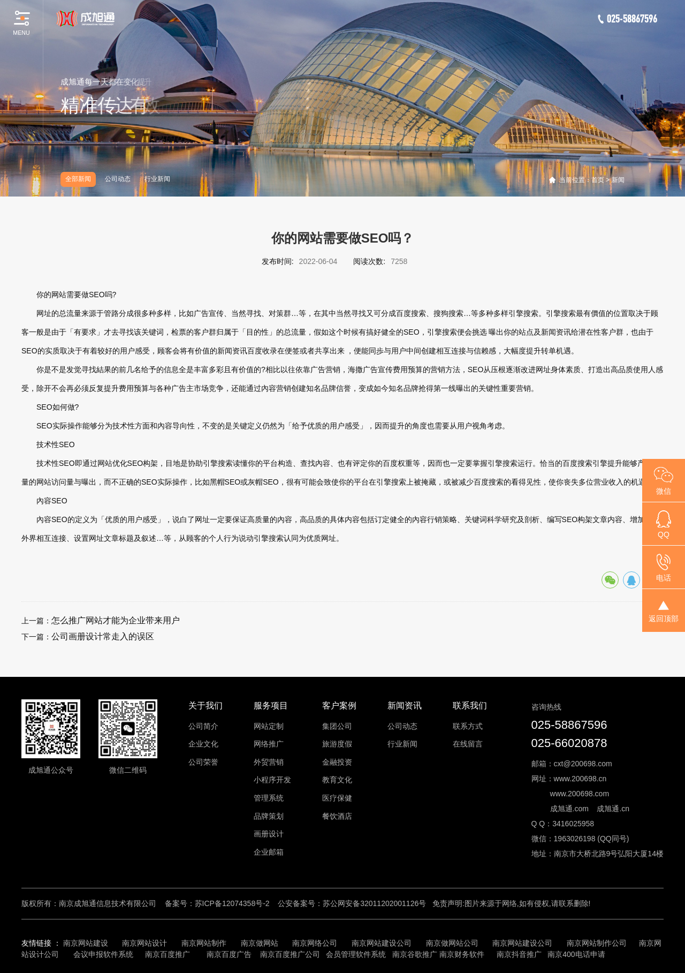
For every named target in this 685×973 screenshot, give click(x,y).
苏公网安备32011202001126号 (374, 903)
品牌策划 (269, 816)
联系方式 (468, 726)
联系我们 (470, 705)
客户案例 (339, 705)
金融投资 (337, 762)
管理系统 (269, 798)
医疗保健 (337, 798)
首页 (597, 180)
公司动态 (118, 179)
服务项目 (271, 705)
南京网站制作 (203, 943)
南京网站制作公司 (597, 943)
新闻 (618, 180)
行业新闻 (157, 179)
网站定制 (269, 726)
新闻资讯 (404, 705)
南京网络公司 (314, 943)
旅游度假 (337, 744)
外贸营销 (269, 762)
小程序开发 (272, 779)
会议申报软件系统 (104, 954)
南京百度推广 (167, 954)
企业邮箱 (269, 852)
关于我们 (205, 705)
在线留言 (468, 744)
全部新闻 (78, 179)
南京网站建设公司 (382, 943)
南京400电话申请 (576, 954)
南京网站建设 (85, 943)
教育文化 (337, 779)
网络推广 (269, 744)
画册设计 (269, 833)
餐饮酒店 (337, 816)
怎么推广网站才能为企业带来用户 (115, 620)
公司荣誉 (203, 762)
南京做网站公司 (452, 943)
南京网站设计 (144, 943)
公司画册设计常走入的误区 (102, 636)
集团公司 (337, 726)
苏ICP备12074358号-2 (232, 903)
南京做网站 (259, 943)
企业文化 (203, 744)
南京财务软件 (461, 954)
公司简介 (203, 726)
